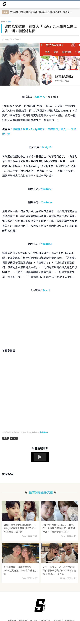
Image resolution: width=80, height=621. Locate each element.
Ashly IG (40, 96)
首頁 (3, 21)
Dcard (46, 290)
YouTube (46, 189)
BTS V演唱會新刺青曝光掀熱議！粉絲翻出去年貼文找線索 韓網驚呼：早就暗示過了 (42, 12)
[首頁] (40, 605)
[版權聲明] (44, 432)
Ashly (14, 438)
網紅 (10, 21)
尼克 (5, 438)
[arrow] (4, 4)
